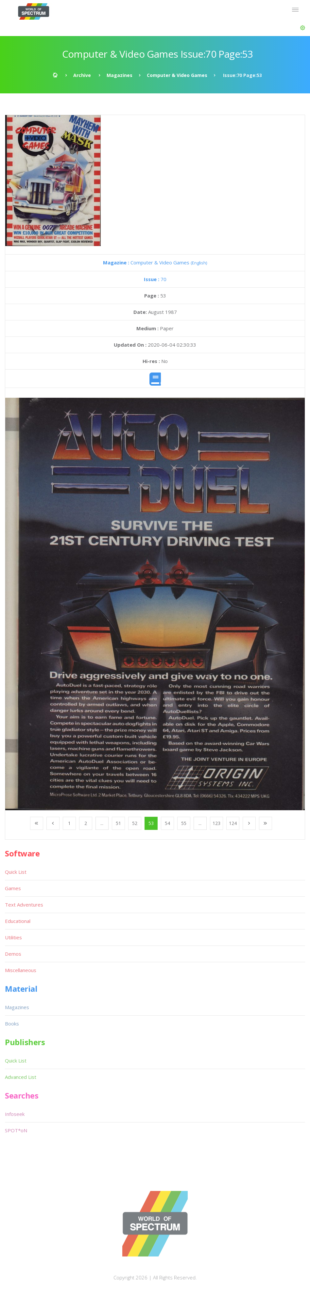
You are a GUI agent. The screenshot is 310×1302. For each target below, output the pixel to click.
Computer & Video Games (177, 75)
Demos (13, 953)
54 (167, 823)
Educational (17, 921)
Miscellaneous (20, 970)
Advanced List (20, 1077)
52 (134, 823)
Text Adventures (24, 904)
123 (216, 823)
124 (233, 823)
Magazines (119, 75)
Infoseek (15, 1114)
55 (183, 823)
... (101, 823)
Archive (82, 75)
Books (12, 1023)
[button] (302, 28)
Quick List (15, 872)
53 (151, 823)
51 (118, 823)
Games (13, 888)
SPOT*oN (16, 1130)
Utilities (13, 937)
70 (155, 279)
